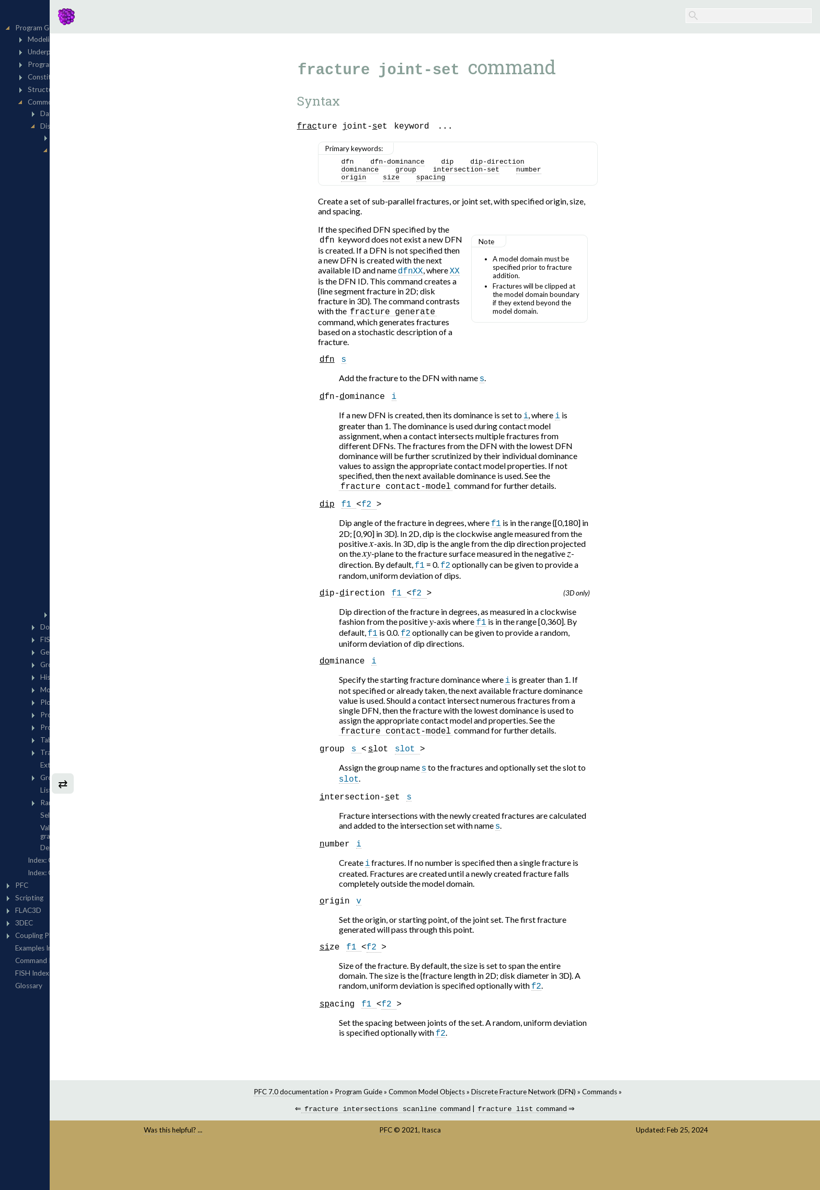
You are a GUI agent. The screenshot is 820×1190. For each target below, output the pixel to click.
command (452, 1149)
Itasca (502, 1170)
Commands (666, 1131)
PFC (456, 1170)
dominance (427, 174)
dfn (414, 164)
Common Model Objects (493, 1131)
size (457, 183)
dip (514, 164)
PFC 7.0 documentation (357, 1131)
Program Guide (425, 1131)
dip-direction (564, 164)
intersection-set (532, 174)
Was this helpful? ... (286, 1170)
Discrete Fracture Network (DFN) (590, 1131)
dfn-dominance (464, 164)
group (472, 174)
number (595, 174)
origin (420, 183)
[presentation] (438, 561)
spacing (497, 183)
